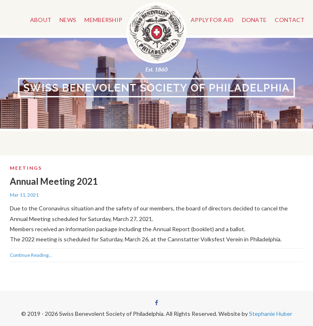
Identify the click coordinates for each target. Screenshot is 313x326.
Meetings (26, 168)
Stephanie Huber (270, 313)
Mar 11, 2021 (24, 195)
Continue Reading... (31, 255)
